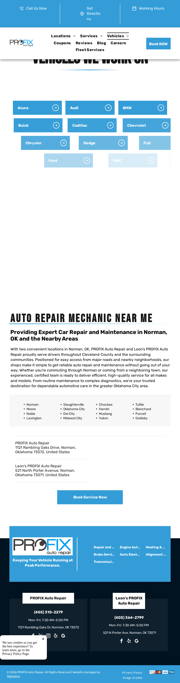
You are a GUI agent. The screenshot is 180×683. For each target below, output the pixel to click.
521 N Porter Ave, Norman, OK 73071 (129, 633)
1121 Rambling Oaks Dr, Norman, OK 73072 (48, 627)
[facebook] (33, 636)
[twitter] (41, 636)
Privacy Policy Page (15, 677)
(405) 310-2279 (48, 612)
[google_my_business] (63, 636)
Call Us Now (36, 8)
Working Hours (151, 8)
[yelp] (55, 636)
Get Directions (93, 13)
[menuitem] (63, 36)
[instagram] (48, 636)
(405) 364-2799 (129, 617)
